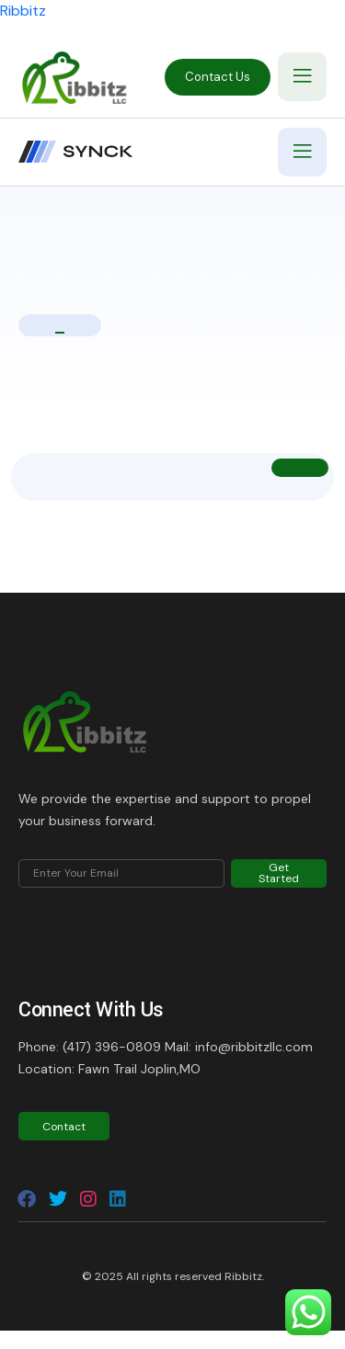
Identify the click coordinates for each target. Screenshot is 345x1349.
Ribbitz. (244, 1276)
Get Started (279, 873)
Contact (64, 1126)
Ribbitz (23, 10)
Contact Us (217, 77)
